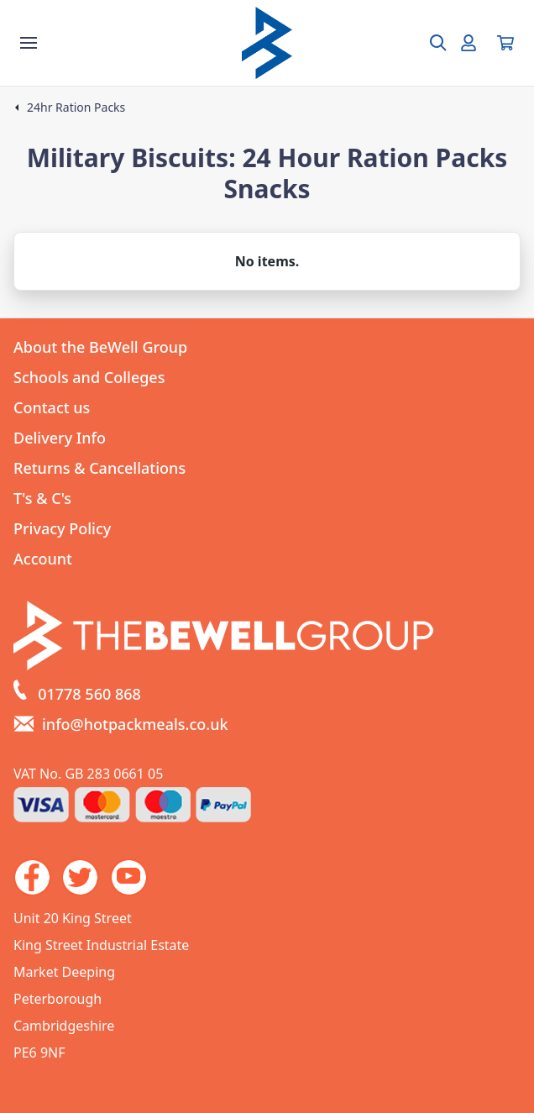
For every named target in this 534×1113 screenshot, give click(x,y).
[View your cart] (505, 42)
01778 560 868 (89, 694)
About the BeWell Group (100, 347)
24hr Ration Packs (76, 107)
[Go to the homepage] (267, 43)
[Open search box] (428, 42)
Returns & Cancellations (99, 468)
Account (42, 559)
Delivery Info (59, 438)
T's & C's (42, 498)
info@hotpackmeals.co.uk (135, 724)
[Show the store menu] (28, 42)
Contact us (51, 407)
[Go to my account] (468, 42)
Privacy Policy (62, 528)
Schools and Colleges (89, 377)
